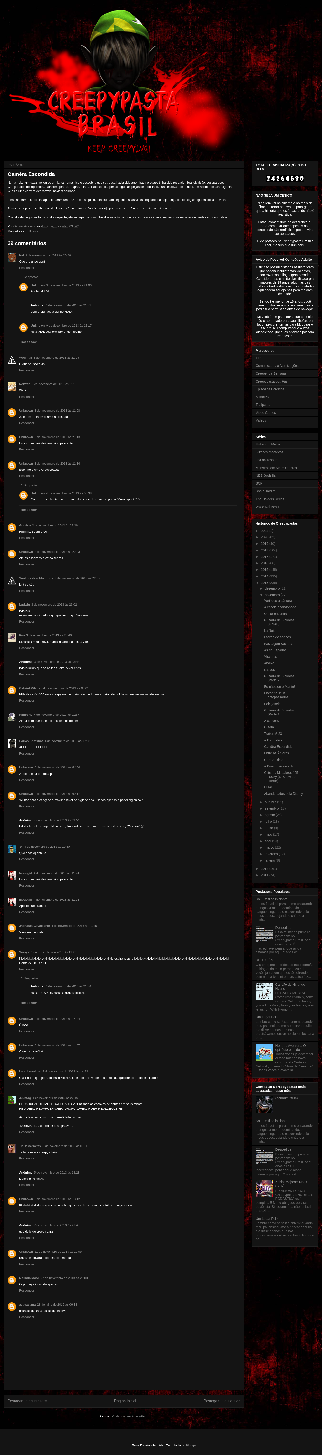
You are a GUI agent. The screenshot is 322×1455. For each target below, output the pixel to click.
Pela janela (272, 704)
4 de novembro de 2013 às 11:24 (56, 873)
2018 (265, 550)
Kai (21, 255)
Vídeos (261, 420)
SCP (259, 483)
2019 (265, 544)
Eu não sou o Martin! (279, 687)
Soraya (24, 952)
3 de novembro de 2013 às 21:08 (54, 384)
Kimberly (25, 714)
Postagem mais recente (27, 1401)
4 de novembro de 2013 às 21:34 (68, 986)
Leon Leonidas (30, 1071)
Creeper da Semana (271, 373)
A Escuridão (273, 740)
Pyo (22, 635)
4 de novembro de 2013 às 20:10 (55, 1098)
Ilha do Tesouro (267, 460)
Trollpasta (31, 231)
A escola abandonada (280, 607)
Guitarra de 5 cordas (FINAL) (279, 622)
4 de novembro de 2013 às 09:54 (56, 820)
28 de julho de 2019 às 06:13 (57, 1304)
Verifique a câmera (278, 600)
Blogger (191, 1445)
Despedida (283, 927)
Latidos (269, 670)
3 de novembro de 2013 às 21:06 (69, 285)
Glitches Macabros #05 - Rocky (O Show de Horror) (282, 777)
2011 (265, 875)
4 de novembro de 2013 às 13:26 (53, 952)
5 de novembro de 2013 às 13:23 (56, 1172)
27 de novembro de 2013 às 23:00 (64, 1278)
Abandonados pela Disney (283, 794)
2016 (265, 563)
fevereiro (272, 854)
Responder (26, 268)
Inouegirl (25, 873)
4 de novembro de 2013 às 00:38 (69, 493)
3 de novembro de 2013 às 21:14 (57, 463)
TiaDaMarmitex (30, 1146)
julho (269, 821)
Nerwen (24, 384)
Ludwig (24, 604)
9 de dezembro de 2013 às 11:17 (69, 325)
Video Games (266, 412)
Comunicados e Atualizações (277, 366)
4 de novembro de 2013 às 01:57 (56, 714)
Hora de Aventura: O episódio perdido (290, 1048)
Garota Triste (273, 760)
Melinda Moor (29, 1278)
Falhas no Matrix (268, 444)
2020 (265, 537)
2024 (265, 531)
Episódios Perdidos (270, 389)
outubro (271, 802)
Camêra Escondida (278, 747)
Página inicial (125, 1401)
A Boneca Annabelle (279, 766)
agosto (270, 815)
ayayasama (27, 1304)
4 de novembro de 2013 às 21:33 (68, 305)
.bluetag (25, 1098)
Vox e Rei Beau (267, 507)
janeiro (270, 860)
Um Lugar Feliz (267, 1017)
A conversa (272, 721)
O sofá (269, 727)
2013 (265, 583)
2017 (265, 557)
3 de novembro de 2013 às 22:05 (77, 578)
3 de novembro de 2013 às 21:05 (56, 357)
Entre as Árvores (276, 753)
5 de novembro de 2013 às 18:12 (57, 1199)
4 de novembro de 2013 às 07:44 (57, 767)
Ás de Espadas (275, 650)
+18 (258, 358)
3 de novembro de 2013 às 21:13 (57, 437)
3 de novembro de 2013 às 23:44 (56, 662)
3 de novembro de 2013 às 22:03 (57, 552)
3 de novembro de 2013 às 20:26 (48, 255)
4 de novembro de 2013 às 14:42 (57, 1045)
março (270, 847)
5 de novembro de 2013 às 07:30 (65, 1146)
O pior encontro (275, 614)
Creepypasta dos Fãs (271, 381)
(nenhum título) (286, 1098)
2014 (265, 576)
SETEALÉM (265, 960)
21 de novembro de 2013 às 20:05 (58, 1251)
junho (269, 828)
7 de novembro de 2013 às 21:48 (56, 1225)
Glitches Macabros (269, 452)
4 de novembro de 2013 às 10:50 (47, 846)
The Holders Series (270, 499)
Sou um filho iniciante (271, 899)
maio (269, 834)
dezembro (272, 588)
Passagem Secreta (278, 644)
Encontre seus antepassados (276, 695)
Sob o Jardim (265, 491)
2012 (265, 869)
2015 (265, 570)
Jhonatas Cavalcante (34, 926)
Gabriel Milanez (30, 688)
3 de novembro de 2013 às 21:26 (55, 525)
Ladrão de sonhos (277, 637)
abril (268, 841)
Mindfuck (262, 397)
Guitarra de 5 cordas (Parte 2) (279, 678)
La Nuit (269, 631)
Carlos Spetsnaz (31, 741)
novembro (272, 595)
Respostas (31, 277)
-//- (21, 846)
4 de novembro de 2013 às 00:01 (66, 688)
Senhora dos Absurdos (36, 578)
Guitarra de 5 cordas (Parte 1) (279, 712)
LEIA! (268, 787)
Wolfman (25, 357)
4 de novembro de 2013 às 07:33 (67, 741)
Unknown (38, 285)
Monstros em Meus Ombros (276, 468)
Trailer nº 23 (273, 733)
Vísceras (270, 657)
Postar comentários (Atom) (130, 1416)
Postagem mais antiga (222, 1401)
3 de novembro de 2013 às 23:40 (49, 635)
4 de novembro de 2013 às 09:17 (57, 794)
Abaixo (269, 663)
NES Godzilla (265, 475)
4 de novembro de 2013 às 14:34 (57, 1019)
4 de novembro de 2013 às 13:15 (74, 926)
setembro (272, 808)
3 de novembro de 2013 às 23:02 (54, 604)
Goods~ (25, 525)
